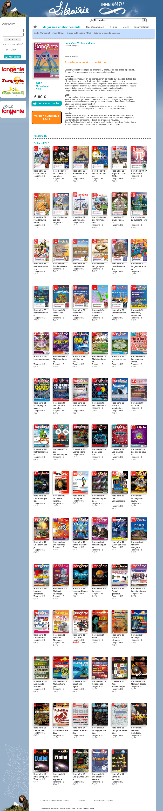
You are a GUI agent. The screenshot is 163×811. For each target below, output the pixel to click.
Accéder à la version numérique (85, 62)
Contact (81, 800)
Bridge (113, 27)
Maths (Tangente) (42, 33)
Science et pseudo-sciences (107, 33)
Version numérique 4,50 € (46, 117)
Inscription (10, 49)
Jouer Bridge (58, 33)
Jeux (126, 27)
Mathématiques (95, 27)
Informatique (141, 27)
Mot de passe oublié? (13, 44)
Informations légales (103, 800)
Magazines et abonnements (61, 27)
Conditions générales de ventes (55, 800)
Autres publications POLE (79, 33)
